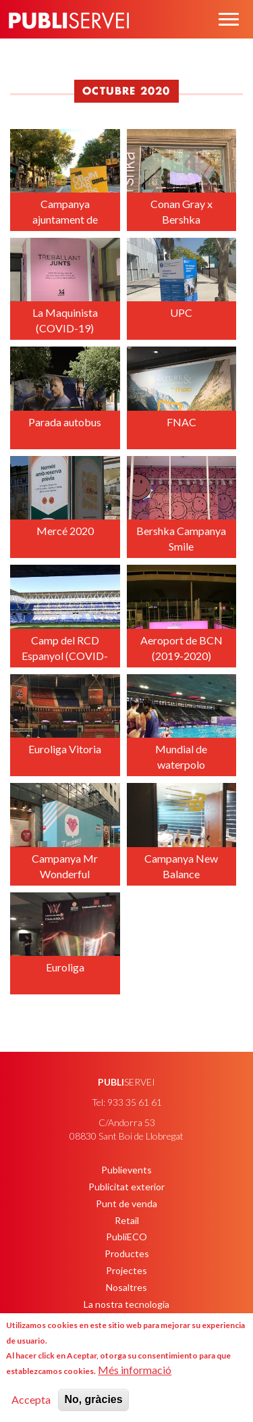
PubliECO (126, 1236)
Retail (127, 1220)
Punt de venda (126, 1203)
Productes (127, 1253)
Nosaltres (126, 1287)
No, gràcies (93, 1399)
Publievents (126, 1169)
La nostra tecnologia (126, 1304)
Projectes (126, 1270)
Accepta (31, 1399)
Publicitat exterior (126, 1186)
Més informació (134, 1369)
